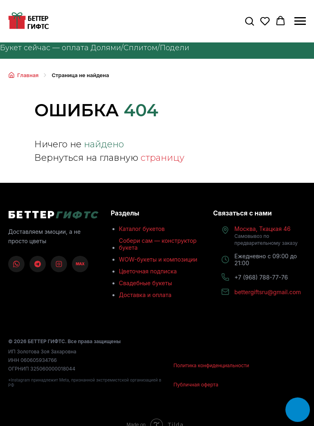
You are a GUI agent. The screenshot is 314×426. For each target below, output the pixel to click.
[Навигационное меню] (300, 21)
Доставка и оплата (145, 294)
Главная (23, 75)
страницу (162, 157)
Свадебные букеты (145, 283)
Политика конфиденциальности (211, 365)
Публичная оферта (195, 385)
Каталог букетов (142, 228)
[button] (249, 21)
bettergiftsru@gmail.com (267, 291)
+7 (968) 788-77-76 (261, 277)
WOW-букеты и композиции (158, 259)
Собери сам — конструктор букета (158, 244)
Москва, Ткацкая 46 (266, 235)
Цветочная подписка (148, 271)
